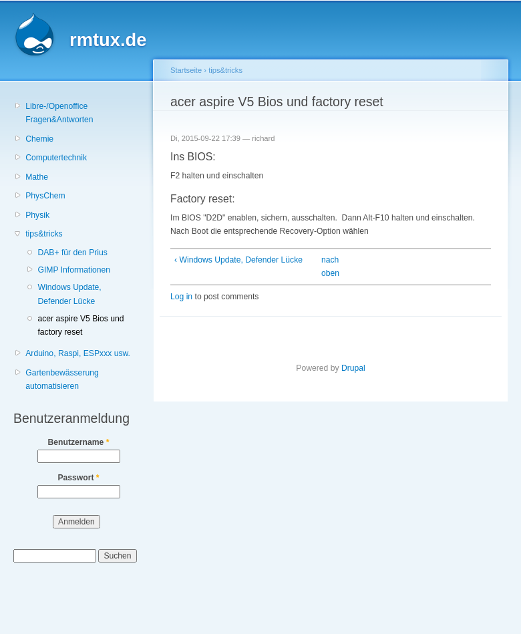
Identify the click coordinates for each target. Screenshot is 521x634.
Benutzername (79, 442)
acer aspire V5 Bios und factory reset (80, 325)
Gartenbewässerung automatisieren (61, 379)
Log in (181, 296)
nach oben (327, 267)
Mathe (36, 177)
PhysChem (45, 195)
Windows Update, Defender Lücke (69, 294)
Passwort (78, 477)
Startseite (186, 70)
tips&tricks (43, 234)
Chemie (39, 139)
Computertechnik (56, 157)
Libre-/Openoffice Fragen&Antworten (59, 113)
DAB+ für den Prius (72, 252)
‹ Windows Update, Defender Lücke (238, 260)
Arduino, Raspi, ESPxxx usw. (77, 353)
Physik (37, 215)
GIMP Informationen (73, 270)
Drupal (353, 368)
